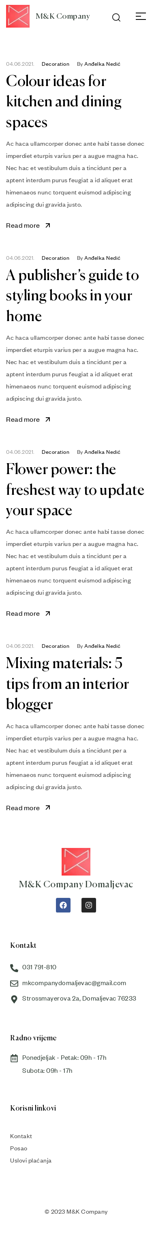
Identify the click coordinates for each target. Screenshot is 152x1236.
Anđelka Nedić (102, 63)
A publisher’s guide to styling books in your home (72, 296)
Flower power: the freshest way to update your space (75, 490)
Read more (28, 225)
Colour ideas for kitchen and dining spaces (64, 102)
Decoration (55, 63)
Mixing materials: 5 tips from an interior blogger (67, 684)
